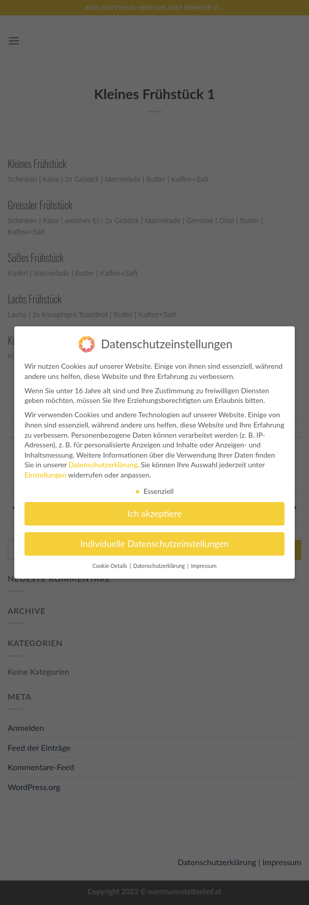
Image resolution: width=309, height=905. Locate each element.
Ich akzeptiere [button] (154, 509)
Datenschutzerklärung (102, 460)
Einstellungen (45, 470)
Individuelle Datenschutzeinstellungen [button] (155, 539)
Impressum (204, 562)
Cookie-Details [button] (110, 562)
